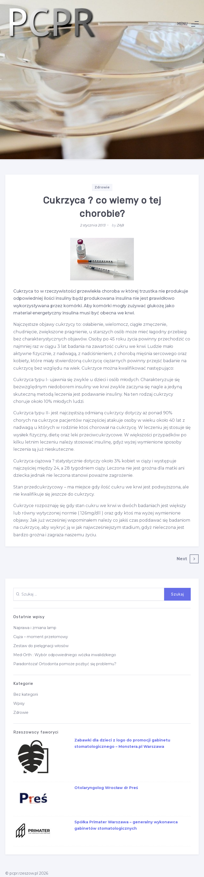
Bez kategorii (25, 694)
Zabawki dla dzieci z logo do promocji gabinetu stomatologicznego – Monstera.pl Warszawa (122, 743)
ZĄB (120, 225)
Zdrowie (102, 187)
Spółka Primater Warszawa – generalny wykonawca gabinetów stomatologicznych (126, 825)
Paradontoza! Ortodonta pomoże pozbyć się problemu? (64, 663)
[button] (188, 24)
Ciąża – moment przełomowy (40, 636)
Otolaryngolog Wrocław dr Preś (106, 787)
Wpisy (19, 703)
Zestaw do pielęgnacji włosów (41, 645)
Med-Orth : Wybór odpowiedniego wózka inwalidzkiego (64, 654)
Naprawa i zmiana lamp (34, 627)
